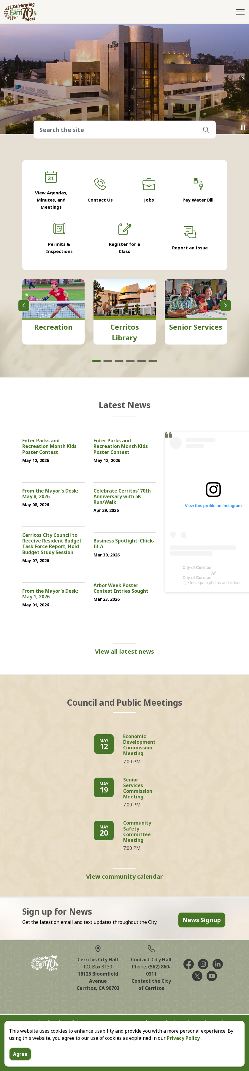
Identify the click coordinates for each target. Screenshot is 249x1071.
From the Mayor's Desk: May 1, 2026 (50, 594)
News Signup (201, 920)
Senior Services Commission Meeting (137, 788)
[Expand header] (240, 12)
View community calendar (124, 876)
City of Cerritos (197, 567)
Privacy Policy (183, 1038)
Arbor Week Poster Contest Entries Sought (120, 588)
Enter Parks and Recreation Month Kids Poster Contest (49, 446)
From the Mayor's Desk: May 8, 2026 (50, 494)
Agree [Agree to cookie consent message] (20, 1054)
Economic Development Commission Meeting (139, 745)
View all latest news (124, 651)
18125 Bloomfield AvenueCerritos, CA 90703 (98, 981)
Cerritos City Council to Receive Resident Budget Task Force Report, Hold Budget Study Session (52, 544)
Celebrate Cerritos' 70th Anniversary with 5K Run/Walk (122, 496)
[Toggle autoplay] (243, 128)
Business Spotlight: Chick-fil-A (124, 544)
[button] (206, 129)
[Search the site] (124, 129)
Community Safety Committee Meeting (137, 831)
